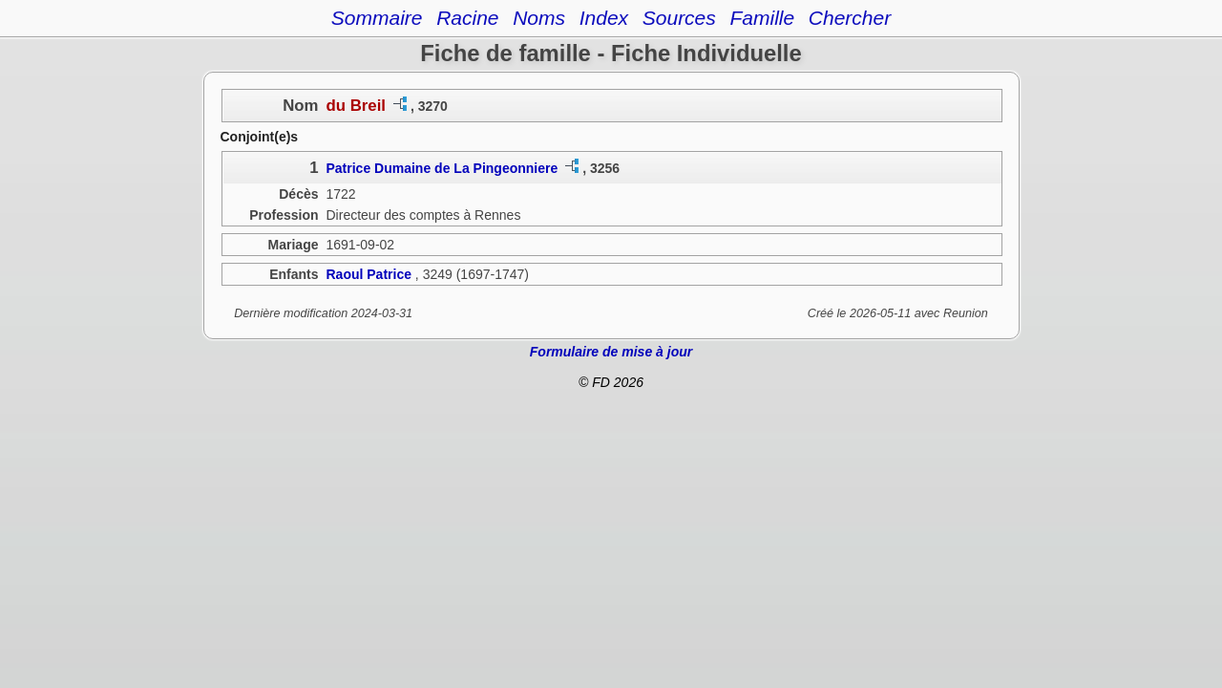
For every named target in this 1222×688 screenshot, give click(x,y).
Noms (539, 18)
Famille (761, 18)
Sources (679, 18)
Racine (467, 18)
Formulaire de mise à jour (611, 351)
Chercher (850, 18)
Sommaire (377, 18)
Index (603, 18)
